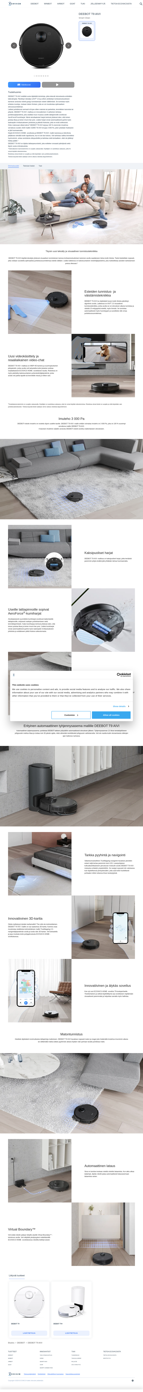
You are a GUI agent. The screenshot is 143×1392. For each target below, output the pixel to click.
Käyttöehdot (41, 1374)
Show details (119, 706)
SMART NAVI (43, 1361)
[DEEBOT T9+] (71, 1333)
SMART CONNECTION (46, 1368)
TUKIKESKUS (75, 1355)
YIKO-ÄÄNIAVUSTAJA (46, 1355)
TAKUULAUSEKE (76, 1358)
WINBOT (10, 1358)
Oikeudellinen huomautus (55, 1374)
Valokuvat (24, 84)
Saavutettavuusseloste (72, 1374)
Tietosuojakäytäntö (30, 1374)
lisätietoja (29, 1333)
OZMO (42, 1358)
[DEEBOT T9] (29, 1333)
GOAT (9, 1364)
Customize (71, 715)
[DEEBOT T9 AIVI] (87, 31)
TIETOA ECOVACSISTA (110, 1355)
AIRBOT (10, 1361)
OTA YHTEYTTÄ (76, 1364)
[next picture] (68, 45)
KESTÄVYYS (107, 1358)
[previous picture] (14, 45)
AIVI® (41, 1364)
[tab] (13, 166)
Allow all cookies (111, 715)
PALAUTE (74, 1361)
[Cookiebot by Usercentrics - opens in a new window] (119, 675)
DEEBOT (10, 1355)
